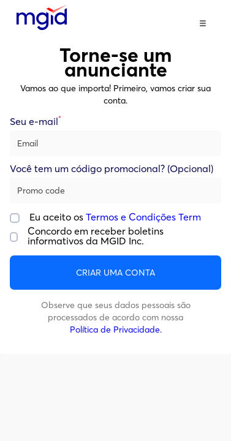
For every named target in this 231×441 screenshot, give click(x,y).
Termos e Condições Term (143, 217)
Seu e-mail (35, 121)
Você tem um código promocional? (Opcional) (111, 169)
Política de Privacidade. (116, 329)
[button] (202, 23)
